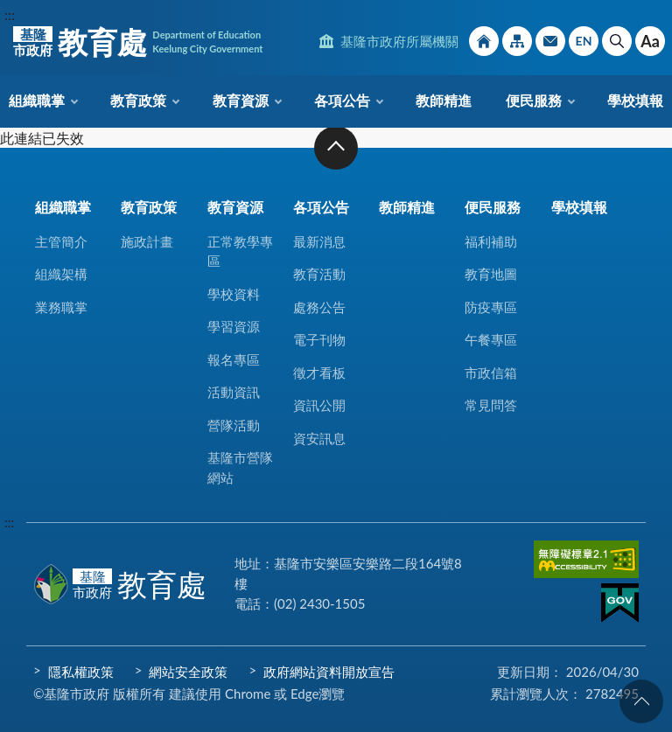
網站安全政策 (188, 672)
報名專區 (233, 359)
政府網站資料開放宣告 (329, 672)
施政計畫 (147, 241)
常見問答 (491, 405)
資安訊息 (319, 438)
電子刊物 (319, 339)
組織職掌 (37, 100)
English (583, 41)
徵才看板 (319, 372)
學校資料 (233, 294)
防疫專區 (491, 307)
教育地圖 (491, 274)
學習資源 (233, 326)
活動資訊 (233, 392)
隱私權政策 (81, 672)
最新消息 (319, 241)
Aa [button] (650, 41)
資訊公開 (319, 405)
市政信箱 (550, 41)
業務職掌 (61, 307)
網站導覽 (517, 41)
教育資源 (241, 100)
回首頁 (484, 41)
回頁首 (641, 701)
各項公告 (342, 100)
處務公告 (319, 307)
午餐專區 (491, 339)
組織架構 (61, 274)
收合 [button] (336, 148)
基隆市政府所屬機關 (399, 41)
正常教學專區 (240, 251)
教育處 (137, 42)
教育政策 (138, 100)
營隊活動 (233, 425)
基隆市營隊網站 (240, 467)
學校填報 (635, 100)
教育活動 (319, 274)
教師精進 (444, 100)
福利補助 (491, 241)
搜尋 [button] (617, 41)
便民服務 (534, 100)
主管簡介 (61, 241)
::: (9, 14)
